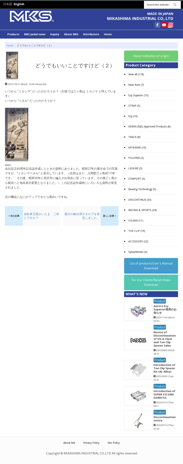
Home (108, 34)
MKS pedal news (34, 34)
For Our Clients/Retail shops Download (151, 282)
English (19, 4)
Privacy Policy (91, 442)
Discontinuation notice (165, 418)
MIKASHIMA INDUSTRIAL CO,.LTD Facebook (157, 25)
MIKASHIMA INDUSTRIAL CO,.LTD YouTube (164, 25)
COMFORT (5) (136, 178)
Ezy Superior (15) (138, 95)
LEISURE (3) (135, 168)
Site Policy (114, 442)
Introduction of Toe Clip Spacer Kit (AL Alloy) (164, 368)
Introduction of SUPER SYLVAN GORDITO (164, 394)
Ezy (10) (133, 116)
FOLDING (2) (136, 158)
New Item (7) (136, 84)
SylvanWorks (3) (137, 252)
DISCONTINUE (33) (139, 199)
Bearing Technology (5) (142, 189)
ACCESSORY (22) (138, 241)
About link (69, 442)
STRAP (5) (134, 105)
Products (13, 34)
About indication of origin (151, 56)
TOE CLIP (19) (136, 231)
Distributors (91, 34)
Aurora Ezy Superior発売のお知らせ (165, 309)
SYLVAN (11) (135, 220)
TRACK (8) (134, 137)
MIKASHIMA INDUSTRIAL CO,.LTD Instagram (171, 25)
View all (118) (136, 74)
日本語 (7, 4)
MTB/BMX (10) (137, 147)
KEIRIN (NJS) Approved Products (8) (149, 126)
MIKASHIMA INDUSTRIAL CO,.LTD (140, 18)
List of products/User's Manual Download (151, 265)
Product (159, 301)
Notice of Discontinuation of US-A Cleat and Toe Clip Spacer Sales (165, 338)
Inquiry (54, 34)
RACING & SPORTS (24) (142, 210)
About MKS (71, 34)
